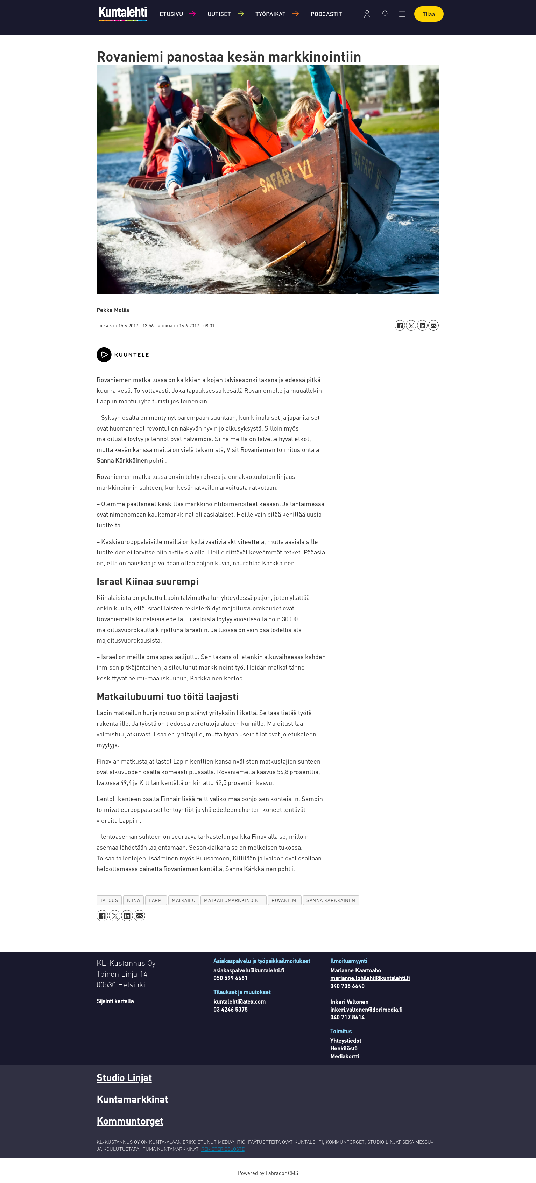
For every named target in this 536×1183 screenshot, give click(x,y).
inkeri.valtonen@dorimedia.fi (366, 1009)
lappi (156, 900)
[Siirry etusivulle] (122, 13)
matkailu (183, 900)
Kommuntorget (130, 1120)
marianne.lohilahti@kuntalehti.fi (370, 978)
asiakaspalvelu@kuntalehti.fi (248, 970)
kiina (133, 900)
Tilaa (429, 14)
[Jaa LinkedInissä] (422, 325)
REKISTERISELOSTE (223, 1149)
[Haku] (386, 14)
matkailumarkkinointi (233, 900)
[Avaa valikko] (402, 14)
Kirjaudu (367, 14)
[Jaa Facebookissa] (400, 325)
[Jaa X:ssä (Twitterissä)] (411, 325)
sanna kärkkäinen (330, 900)
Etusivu (171, 13)
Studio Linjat (124, 1077)
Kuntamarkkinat (132, 1099)
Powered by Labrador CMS (268, 1173)
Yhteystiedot (345, 1040)
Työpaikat (270, 13)
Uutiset (219, 13)
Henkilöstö (344, 1048)
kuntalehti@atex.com (239, 1001)
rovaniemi (284, 900)
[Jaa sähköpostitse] (433, 325)
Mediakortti (344, 1056)
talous (109, 900)
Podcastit (326, 13)
